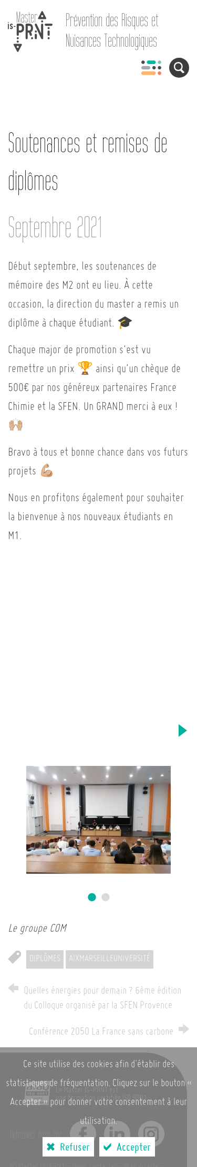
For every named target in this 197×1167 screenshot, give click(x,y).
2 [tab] (105, 897)
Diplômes (44, 959)
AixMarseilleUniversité (109, 959)
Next (182, 730)
